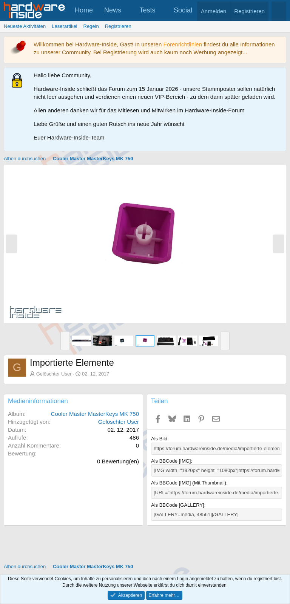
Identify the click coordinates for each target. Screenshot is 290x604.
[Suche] (278, 11)
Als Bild (159, 439)
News (112, 10)
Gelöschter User (54, 374)
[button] (128, 10)
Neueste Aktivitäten (25, 26)
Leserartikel (64, 26)
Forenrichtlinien (182, 44)
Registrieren (118, 26)
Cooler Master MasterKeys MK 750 (95, 414)
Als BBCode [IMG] (171, 461)
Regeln (91, 26)
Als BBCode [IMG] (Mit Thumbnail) (188, 483)
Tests (148, 10)
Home (84, 10)
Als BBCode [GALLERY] (177, 505)
